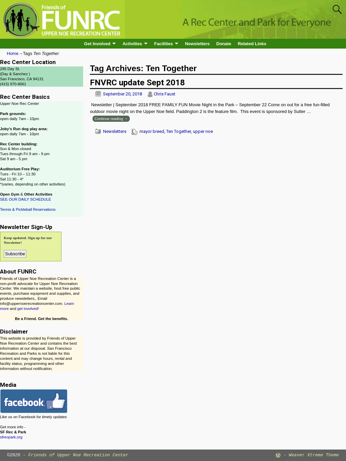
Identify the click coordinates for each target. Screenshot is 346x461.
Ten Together (178, 131)
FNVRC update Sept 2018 (137, 82)
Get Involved (97, 43)
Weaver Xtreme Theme (314, 455)
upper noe (203, 131)
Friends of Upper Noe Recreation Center (78, 455)
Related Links (252, 43)
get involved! (28, 309)
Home (13, 53)
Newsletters (197, 43)
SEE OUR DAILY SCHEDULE (25, 199)
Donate (223, 43)
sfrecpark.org (11, 437)
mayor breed (152, 131)
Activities (132, 43)
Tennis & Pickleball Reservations (27, 209)
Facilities (163, 43)
